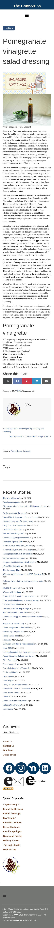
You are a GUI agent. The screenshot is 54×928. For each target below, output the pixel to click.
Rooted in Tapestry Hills (13, 542)
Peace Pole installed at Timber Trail (17, 668)
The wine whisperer (11, 498)
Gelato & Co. (8, 697)
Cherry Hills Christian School (15, 684)
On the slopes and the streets (14, 513)
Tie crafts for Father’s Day (13, 624)
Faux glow (7, 640)
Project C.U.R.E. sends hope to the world (19, 596)
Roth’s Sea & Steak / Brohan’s (15, 701)
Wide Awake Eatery (11, 693)
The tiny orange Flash (11, 570)
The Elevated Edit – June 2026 (15, 612)
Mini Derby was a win (12, 588)
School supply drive (11, 664)
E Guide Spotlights (12, 831)
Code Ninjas (8, 680)
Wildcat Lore (9, 849)
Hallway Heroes (11, 840)
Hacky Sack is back (11, 636)
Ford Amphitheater (10, 672)
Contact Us (8, 746)
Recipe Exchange (23, 451)
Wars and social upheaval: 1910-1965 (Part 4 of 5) (23, 574)
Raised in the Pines (12, 822)
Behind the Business (13, 809)
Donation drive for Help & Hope (16, 608)
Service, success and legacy (14, 558)
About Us (7, 741)
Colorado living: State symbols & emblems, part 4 (23, 581)
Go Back (9, 28)
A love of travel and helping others (17, 546)
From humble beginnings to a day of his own (21, 600)
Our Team (8, 750)
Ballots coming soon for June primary (18, 521)
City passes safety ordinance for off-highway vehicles (24, 506)
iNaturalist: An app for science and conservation (22, 617)
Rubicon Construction (12, 705)
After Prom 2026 (10, 660)
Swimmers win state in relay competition (19, 644)
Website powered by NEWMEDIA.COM (19, 921)
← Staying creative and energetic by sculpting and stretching (23, 429)
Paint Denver (8, 709)
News (13, 451)
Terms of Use (9, 755)
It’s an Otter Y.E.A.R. (11, 566)
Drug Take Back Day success (14, 525)
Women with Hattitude (12, 592)
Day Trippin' (9, 818)
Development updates (11, 502)
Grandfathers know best (12, 529)
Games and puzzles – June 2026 (16, 628)
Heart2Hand (8, 676)
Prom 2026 (7, 648)
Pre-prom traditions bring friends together (20, 562)
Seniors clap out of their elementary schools (20, 652)
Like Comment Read (11, 604)
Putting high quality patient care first (18, 554)
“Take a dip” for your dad (13, 632)
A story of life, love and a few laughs (18, 550)
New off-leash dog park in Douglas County (20, 517)
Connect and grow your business (16, 538)
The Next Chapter (12, 845)
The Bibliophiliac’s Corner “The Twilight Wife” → (30, 436)
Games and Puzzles (12, 836)
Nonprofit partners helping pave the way (19, 656)
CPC (19, 391)
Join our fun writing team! (13, 534)
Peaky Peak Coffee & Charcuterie (16, 689)
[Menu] (27, 14)
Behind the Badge (11, 813)
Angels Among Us (11, 804)
